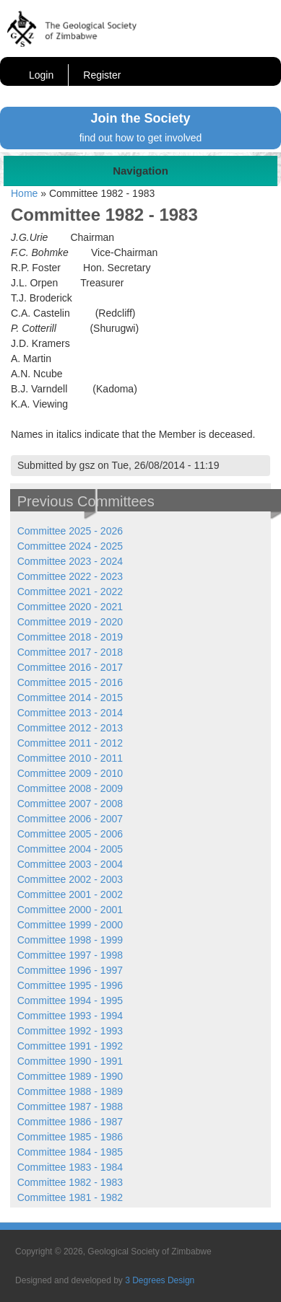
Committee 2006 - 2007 (70, 818)
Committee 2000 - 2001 (70, 909)
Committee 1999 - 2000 (70, 925)
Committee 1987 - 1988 (70, 1106)
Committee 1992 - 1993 (70, 1031)
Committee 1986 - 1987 (70, 1121)
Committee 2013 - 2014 (70, 712)
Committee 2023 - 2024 (70, 561)
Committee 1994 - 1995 (70, 1000)
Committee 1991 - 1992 (70, 1046)
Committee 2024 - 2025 (70, 546)
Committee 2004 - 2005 (70, 849)
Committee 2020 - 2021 (70, 606)
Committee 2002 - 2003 (70, 879)
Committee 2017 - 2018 (70, 652)
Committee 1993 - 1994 (70, 1015)
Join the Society (140, 118)
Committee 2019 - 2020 (70, 622)
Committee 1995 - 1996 (70, 985)
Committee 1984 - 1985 (70, 1152)
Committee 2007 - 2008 (70, 803)
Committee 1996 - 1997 (70, 970)
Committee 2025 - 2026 (70, 531)
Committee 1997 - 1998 (70, 955)
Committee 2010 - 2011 (70, 758)
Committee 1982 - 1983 (70, 1182)
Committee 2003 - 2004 (70, 864)
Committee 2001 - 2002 (70, 894)
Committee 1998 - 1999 (70, 940)
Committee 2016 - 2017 (70, 667)
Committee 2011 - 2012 (70, 743)
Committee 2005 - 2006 (70, 834)
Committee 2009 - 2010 (70, 773)
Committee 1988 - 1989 (70, 1091)
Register (102, 75)
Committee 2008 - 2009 (70, 788)
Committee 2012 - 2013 (70, 728)
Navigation (140, 170)
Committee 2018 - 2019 (70, 637)
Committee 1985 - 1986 (70, 1137)
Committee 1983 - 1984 (70, 1167)
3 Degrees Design (159, 1280)
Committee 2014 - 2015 (70, 697)
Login (41, 75)
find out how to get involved (140, 138)
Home (24, 193)
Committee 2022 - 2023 (70, 576)
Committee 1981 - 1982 (70, 1197)
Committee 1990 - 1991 (70, 1061)
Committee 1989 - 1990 (70, 1076)
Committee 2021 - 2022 (70, 591)
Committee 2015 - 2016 (70, 682)
